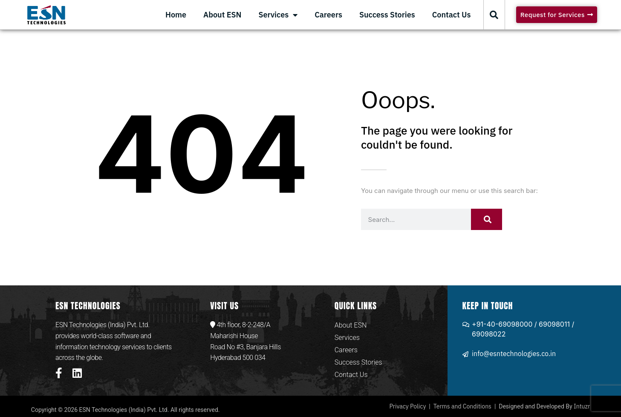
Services (278, 15)
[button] (494, 14)
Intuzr (582, 406)
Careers (328, 15)
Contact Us (451, 15)
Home (175, 15)
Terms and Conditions (462, 406)
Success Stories (387, 15)
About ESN (222, 15)
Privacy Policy (407, 406)
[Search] (487, 219)
